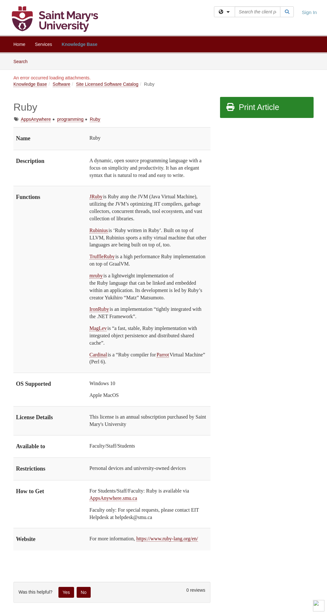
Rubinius (98, 230)
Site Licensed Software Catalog (107, 84)
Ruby (95, 119)
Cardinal (98, 354)
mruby (96, 275)
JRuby (96, 196)
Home (19, 44)
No (84, 592)
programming (70, 119)
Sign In (309, 12)
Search (22, 61)
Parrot (162, 354)
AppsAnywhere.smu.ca (113, 498)
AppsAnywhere (36, 119)
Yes (66, 592)
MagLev (98, 328)
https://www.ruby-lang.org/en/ (167, 538)
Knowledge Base (79, 44)
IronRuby (99, 309)
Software (61, 84)
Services (43, 44)
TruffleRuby (102, 256)
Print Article (252, 107)
